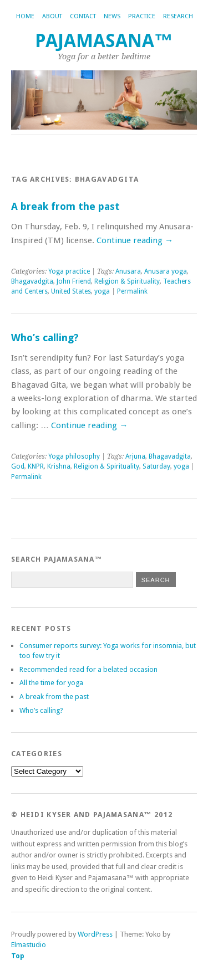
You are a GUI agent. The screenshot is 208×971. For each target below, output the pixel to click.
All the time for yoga (51, 683)
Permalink (132, 291)
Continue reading (135, 240)
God (17, 466)
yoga (102, 291)
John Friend (74, 281)
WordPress (95, 934)
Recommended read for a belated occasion (88, 669)
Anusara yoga (165, 271)
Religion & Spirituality (127, 281)
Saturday (156, 466)
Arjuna (135, 456)
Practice (141, 16)
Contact (83, 16)
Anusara (128, 271)
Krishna (58, 466)
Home (25, 16)
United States (71, 291)
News (112, 16)
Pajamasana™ (104, 41)
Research (178, 16)
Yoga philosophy (74, 456)
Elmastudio (28, 945)
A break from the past (65, 206)
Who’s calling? (45, 337)
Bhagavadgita (32, 281)
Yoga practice (69, 271)
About (52, 16)
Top (17, 956)
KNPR (36, 466)
